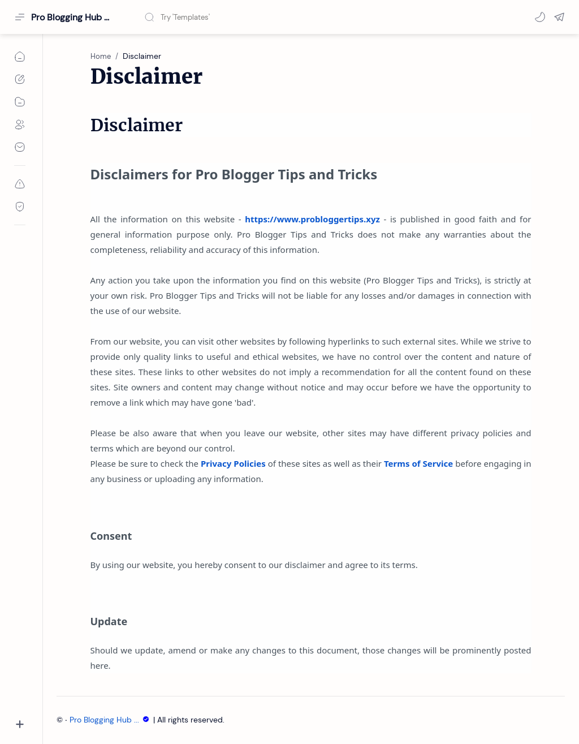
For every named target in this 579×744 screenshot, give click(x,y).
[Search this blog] (234, 17)
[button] (540, 16)
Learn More (475, 703)
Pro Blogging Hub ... (111, 720)
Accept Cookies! (403, 703)
